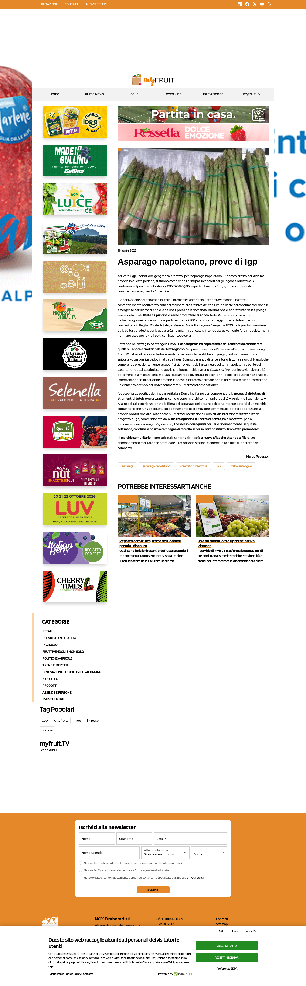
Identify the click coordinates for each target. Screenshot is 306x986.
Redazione (49, 4)
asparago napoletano (156, 466)
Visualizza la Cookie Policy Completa (71, 974)
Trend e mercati (55, 665)
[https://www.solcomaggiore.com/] (75, 280)
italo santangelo (241, 466)
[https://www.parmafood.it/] (75, 125)
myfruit (204, 499)
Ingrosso (49, 645)
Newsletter (96, 4)
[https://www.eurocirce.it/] (75, 241)
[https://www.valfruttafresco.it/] (75, 318)
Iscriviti (153, 890)
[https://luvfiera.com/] (75, 512)
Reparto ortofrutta (59, 638)
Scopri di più (48, 750)
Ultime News (94, 94)
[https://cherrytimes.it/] (75, 590)
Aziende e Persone (56, 692)
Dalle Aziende (212, 94)
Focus (133, 94)
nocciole (47, 730)
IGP (219, 466)
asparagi (127, 466)
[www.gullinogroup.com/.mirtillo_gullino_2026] (75, 164)
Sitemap (222, 924)
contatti (72, 4)
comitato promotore (193, 466)
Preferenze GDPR (226, 968)
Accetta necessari (227, 957)
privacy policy (195, 877)
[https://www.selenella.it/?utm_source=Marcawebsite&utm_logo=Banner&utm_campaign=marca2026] (75, 396)
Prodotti (49, 686)
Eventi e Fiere (53, 699)
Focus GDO (127, 499)
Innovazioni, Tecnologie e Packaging (71, 672)
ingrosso (93, 721)
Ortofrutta (61, 721)
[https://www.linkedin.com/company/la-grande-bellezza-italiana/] (75, 357)
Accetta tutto (227, 945)
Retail (47, 631)
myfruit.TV (252, 94)
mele (78, 721)
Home (54, 94)
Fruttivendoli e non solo (63, 652)
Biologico (50, 679)
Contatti (222, 919)
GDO (45, 721)
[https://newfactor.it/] (75, 473)
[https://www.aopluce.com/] (75, 202)
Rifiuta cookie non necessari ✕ (237, 931)
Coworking (173, 94)
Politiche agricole (57, 658)
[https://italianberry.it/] (75, 551)
